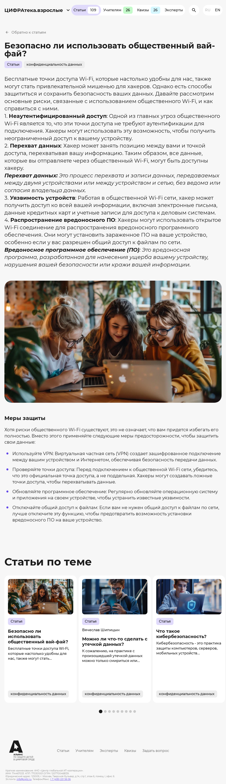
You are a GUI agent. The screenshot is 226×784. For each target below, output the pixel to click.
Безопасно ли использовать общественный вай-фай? (38, 636)
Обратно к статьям (28, 32)
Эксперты (174, 10)
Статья (17, 621)
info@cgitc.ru (24, 779)
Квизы (148, 10)
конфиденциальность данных (54, 64)
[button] (100, 711)
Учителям (118, 10)
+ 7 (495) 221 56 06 (60, 779)
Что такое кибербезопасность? (181, 634)
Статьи (86, 10)
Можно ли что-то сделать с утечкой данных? (114, 641)
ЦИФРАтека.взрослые (33, 10)
